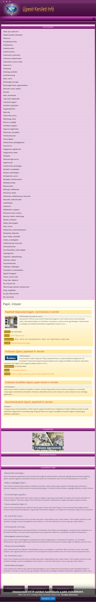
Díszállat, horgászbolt (10, 105)
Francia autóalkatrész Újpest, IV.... (16, 504)
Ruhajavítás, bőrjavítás (11, 233)
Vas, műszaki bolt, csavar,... (13, 516)
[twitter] (6, 1)
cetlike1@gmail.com (17, 335)
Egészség (6, 112)
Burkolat (6, 92)
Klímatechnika (8, 186)
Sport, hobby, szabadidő (11, 236)
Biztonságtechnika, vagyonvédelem (15, 85)
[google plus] (10, 1)
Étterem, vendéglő (9, 122)
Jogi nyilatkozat (39, 588)
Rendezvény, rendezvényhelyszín (14, 230)
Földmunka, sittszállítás (11, 132)
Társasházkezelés (9, 263)
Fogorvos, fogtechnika (10, 129)
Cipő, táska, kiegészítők (11, 99)
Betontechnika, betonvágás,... (14, 473)
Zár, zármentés (8, 297)
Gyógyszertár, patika (10, 152)
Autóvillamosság (9, 75)
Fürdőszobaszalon (9, 136)
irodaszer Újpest (17, 374)
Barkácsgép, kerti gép (10, 82)
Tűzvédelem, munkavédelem (13, 270)
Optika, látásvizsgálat (10, 223)
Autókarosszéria (9, 52)
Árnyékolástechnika (10, 42)
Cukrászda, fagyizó (9, 102)
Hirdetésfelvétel (14, 588)
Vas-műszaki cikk (9, 283)
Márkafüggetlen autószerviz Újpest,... (17, 536)
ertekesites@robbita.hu (18, 370)
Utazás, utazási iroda (10, 277)
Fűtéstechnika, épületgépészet (13, 142)
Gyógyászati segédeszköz (12, 149)
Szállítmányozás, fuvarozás (12, 243)
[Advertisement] (48, 578)
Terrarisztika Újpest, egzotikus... (15, 494)
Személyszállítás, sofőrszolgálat (14, 250)
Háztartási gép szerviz (11, 159)
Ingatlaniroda (7, 163)
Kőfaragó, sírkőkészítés (11, 189)
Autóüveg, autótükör (10, 72)
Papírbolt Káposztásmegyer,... (14, 565)
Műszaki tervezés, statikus (12, 213)
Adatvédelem (63, 588)
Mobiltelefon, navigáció (11, 210)
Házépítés (6, 156)
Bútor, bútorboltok (9, 95)
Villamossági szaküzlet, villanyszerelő (16, 287)
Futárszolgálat (8, 139)
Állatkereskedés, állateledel (12, 35)
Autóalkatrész (8, 45)
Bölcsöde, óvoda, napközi (12, 89)
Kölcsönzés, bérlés (9, 193)
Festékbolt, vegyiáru (10, 126)
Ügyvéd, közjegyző (9, 273)
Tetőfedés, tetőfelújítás (11, 267)
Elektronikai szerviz (10, 115)
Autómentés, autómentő (11, 55)
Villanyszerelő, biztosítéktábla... (15, 546)
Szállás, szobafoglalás (10, 240)
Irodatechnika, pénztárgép (12, 166)
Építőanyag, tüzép (9, 119)
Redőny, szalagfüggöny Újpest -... (15, 483)
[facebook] (3, 1)
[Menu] (93, 19)
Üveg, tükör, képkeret (10, 280)
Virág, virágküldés (9, 290)
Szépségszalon (8, 253)
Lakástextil (7, 206)
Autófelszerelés (8, 48)
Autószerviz (7, 65)
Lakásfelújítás (8, 203)
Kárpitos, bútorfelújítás (11, 173)
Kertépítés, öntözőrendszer (12, 179)
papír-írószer (35, 374)
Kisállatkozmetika (9, 183)
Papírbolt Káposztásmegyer (20, 343)
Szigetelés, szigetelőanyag (12, 257)
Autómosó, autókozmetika (12, 58)
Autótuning (7, 68)
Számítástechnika (9, 247)
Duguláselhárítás (9, 109)
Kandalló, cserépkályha (11, 169)
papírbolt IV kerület (47, 374)
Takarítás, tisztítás (9, 260)
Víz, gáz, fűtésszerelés (11, 294)
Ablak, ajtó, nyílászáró (10, 31)
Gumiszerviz (7, 146)
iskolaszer (27, 374)
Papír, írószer (7, 226)
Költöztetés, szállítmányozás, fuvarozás (16, 196)
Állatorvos (6, 38)
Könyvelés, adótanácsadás (12, 199)
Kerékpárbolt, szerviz (10, 176)
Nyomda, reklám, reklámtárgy (13, 216)
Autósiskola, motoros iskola (12, 62)
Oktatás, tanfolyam (9, 220)
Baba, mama (7, 79)
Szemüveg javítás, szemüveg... (15, 527)
